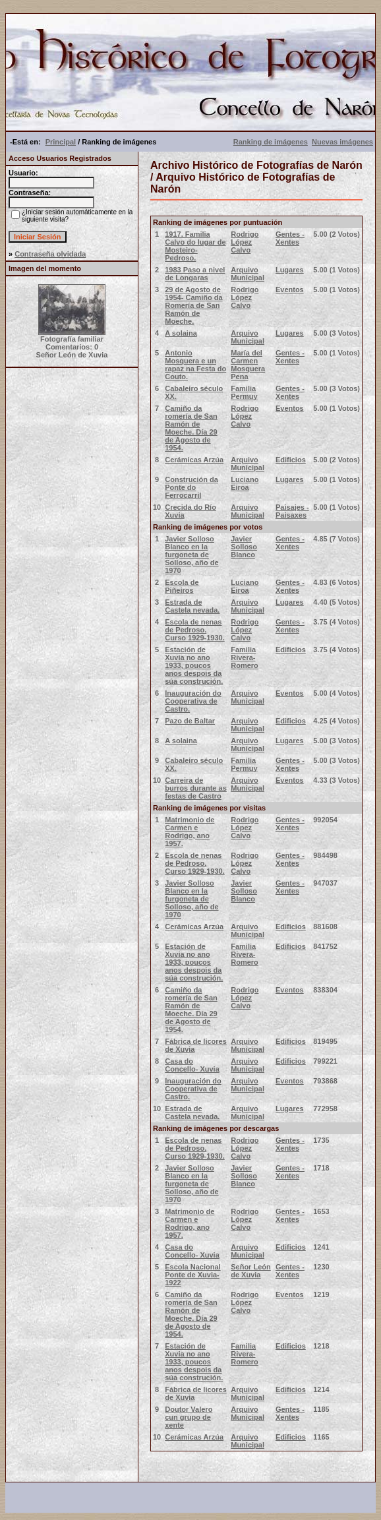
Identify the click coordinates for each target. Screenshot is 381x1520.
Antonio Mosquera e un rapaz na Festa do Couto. (195, 364)
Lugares (290, 270)
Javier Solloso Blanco (244, 547)
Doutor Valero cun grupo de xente (188, 1417)
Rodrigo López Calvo (244, 242)
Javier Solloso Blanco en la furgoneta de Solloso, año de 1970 (191, 554)
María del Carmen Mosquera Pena (248, 364)
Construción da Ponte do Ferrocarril (191, 487)
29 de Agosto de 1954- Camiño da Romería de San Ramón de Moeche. (193, 305)
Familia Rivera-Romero (244, 657)
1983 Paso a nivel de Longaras (195, 274)
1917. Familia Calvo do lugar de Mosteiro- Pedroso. (195, 246)
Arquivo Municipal (247, 274)
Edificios (291, 460)
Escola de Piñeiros (181, 586)
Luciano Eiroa (244, 483)
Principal (60, 142)
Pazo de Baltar (190, 721)
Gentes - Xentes (290, 238)
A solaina (181, 333)
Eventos (290, 289)
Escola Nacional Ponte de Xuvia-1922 (192, 1275)
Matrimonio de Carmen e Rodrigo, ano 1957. (189, 831)
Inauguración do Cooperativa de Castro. (193, 701)
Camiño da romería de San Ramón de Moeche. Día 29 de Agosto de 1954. (191, 428)
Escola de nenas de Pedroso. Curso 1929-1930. (195, 630)
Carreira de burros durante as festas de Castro (196, 788)
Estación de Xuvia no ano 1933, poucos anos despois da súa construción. (194, 665)
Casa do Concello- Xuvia (192, 1065)
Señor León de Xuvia (251, 1271)
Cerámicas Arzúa (194, 460)
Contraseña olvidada (50, 254)
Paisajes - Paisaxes (292, 511)
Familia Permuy (244, 392)
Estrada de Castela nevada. (192, 606)
